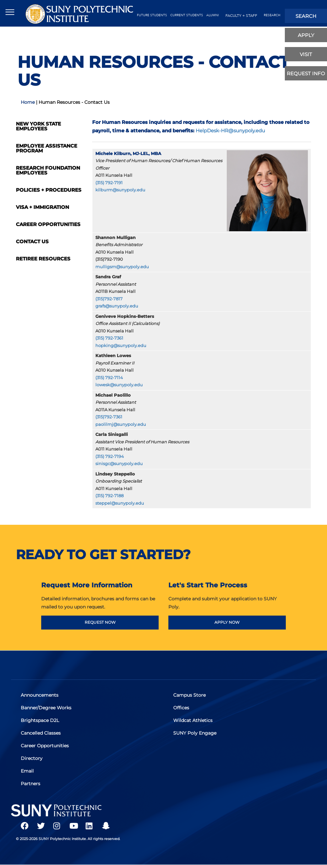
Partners (30, 784)
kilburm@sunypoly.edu (120, 189)
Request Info (306, 73)
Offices (181, 708)
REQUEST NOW (100, 622)
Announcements (39, 695)
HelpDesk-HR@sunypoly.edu (230, 130)
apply (306, 35)
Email (27, 771)
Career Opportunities (48, 224)
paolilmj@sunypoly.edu (120, 424)
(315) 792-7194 (109, 456)
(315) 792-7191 (109, 182)
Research (272, 15)
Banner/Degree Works (46, 708)
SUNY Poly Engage (194, 733)
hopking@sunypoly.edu (120, 345)
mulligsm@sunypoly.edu (122, 266)
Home (28, 102)
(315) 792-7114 (109, 377)
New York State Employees (38, 126)
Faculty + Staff (241, 15)
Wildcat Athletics (192, 720)
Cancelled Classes (41, 733)
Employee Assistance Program (46, 148)
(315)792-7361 (108, 416)
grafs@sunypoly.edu (116, 306)
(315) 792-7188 (109, 495)
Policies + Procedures (48, 190)
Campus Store (189, 695)
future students (152, 15)
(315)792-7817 (109, 298)
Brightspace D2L (40, 720)
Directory (31, 758)
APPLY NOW (226, 622)
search (306, 16)
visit (306, 54)
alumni (212, 15)
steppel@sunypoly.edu (119, 503)
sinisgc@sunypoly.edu (119, 463)
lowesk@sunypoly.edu (119, 384)
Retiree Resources (43, 259)
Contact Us (32, 241)
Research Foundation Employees (48, 170)
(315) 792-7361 (109, 338)
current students (186, 15)
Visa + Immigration (42, 207)
